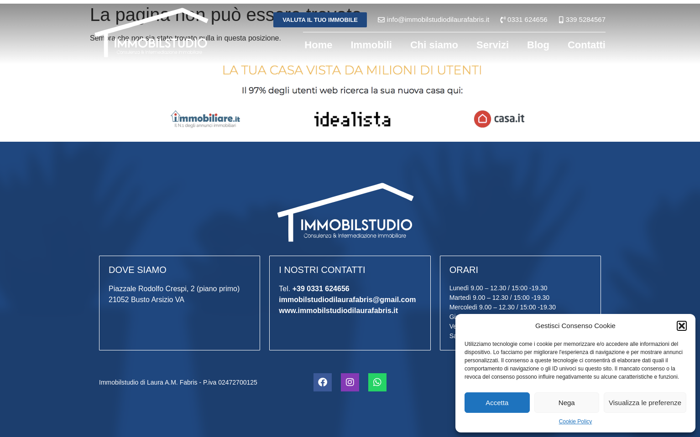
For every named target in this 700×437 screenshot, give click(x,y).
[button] (681, 325)
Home (318, 45)
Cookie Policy (575, 421)
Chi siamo (434, 45)
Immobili (371, 45)
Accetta (497, 402)
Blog (538, 45)
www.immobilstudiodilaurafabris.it (338, 310)
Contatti (587, 45)
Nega (567, 402)
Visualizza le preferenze (645, 402)
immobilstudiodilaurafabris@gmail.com (347, 299)
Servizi (492, 45)
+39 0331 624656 (321, 289)
